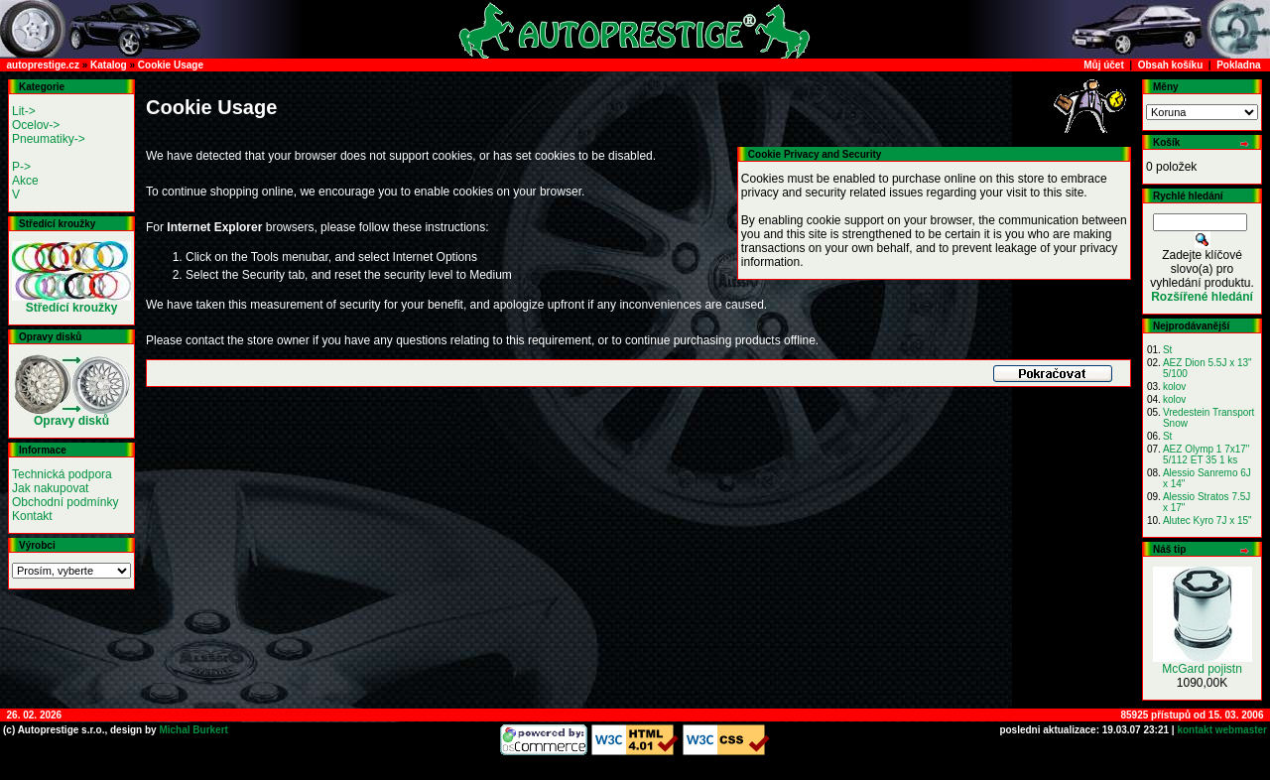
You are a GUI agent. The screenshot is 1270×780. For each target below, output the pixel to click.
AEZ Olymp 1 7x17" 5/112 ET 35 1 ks (1206, 454)
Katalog (108, 65)
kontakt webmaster (1221, 729)
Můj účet (1103, 65)
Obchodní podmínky (65, 502)
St (1167, 349)
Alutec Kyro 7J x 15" (1207, 520)
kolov (1174, 386)
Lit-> (24, 111)
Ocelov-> (36, 125)
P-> (21, 167)
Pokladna (1238, 65)
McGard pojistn (1202, 669)
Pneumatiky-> (48, 139)
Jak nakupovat (50, 488)
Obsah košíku (1171, 65)
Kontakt (32, 516)
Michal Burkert (193, 729)
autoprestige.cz (43, 65)
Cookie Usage (170, 65)
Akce (25, 181)
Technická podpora (62, 474)
